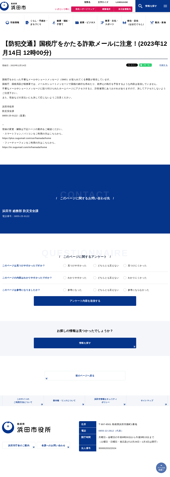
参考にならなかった (138, 290)
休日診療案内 (124, 10)
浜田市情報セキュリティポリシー (109, 403)
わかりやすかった (77, 277)
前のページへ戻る (81, 377)
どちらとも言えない (108, 265)
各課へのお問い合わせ (56, 450)
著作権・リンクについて (68, 404)
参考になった (75, 290)
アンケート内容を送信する (85, 300)
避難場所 (106, 10)
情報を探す (92, 344)
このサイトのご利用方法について (28, 403)
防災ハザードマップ (85, 10)
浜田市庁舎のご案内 (21, 450)
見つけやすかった (77, 265)
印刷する (163, 65)
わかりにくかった (137, 277)
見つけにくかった (137, 265)
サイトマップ (154, 404)
